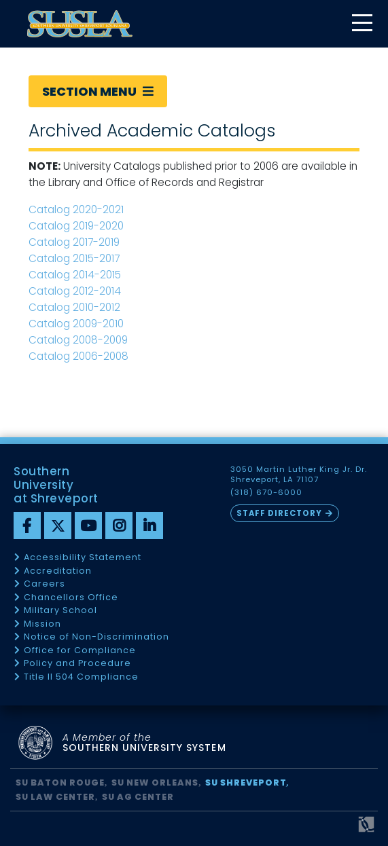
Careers (44, 584)
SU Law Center (55, 797)
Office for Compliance (80, 651)
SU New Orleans (154, 782)
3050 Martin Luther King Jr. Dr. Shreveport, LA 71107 (299, 474)
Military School (60, 611)
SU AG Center (138, 797)
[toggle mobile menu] (361, 24)
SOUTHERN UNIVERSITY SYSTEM (144, 743)
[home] (80, 23)
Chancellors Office (71, 598)
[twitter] (57, 525)
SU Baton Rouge (60, 782)
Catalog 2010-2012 (74, 307)
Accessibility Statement (82, 558)
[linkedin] (149, 525)
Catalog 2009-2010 (76, 323)
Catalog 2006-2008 (78, 356)
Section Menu (98, 91)
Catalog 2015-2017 (74, 258)
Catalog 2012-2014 (75, 291)
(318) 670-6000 (266, 493)
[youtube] (88, 525)
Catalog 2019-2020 (76, 226)
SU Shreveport (246, 782)
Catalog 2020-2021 (76, 209)
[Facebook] (27, 525)
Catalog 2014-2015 (75, 275)
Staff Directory (279, 513)
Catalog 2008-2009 (78, 340)
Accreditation (58, 571)
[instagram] (119, 525)
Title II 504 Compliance (81, 677)
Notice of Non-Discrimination (96, 637)
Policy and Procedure (77, 664)
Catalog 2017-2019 (75, 242)
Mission (42, 624)
